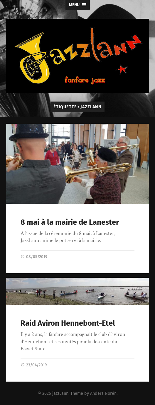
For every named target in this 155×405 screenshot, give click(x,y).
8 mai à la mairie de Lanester (70, 222)
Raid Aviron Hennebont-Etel (68, 323)
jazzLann (60, 393)
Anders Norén (103, 393)
